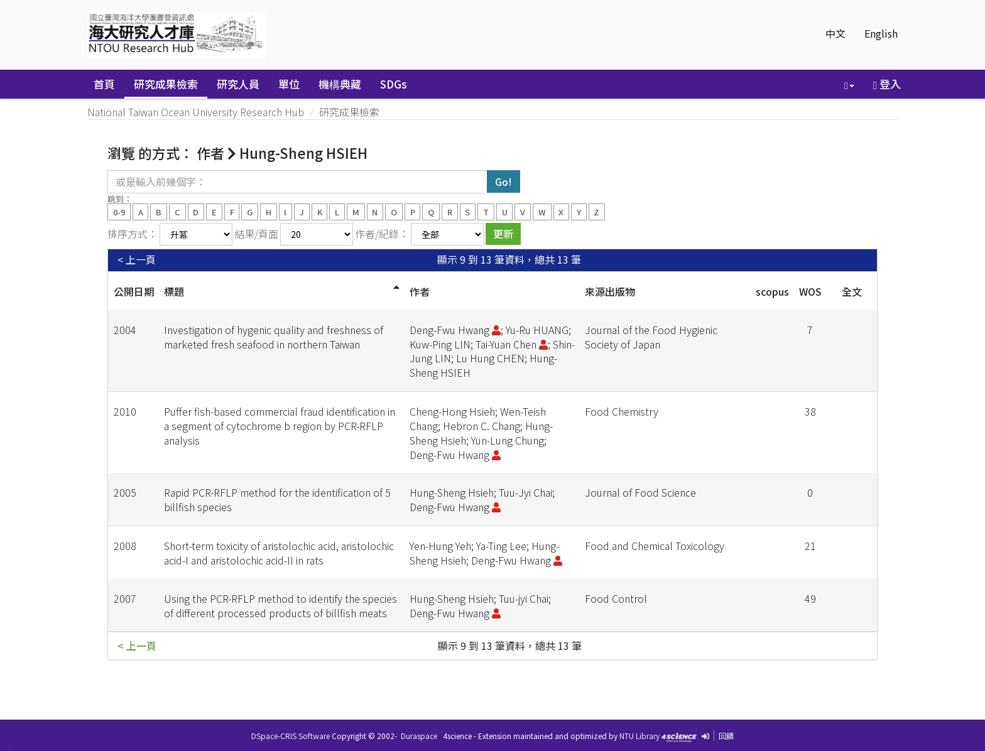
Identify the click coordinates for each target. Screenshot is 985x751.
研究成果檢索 (166, 84)
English (881, 33)
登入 (887, 84)
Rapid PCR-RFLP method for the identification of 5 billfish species (277, 499)
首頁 (104, 84)
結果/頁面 (256, 233)
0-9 (119, 211)
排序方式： (132, 233)
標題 (174, 291)
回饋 (726, 735)
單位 (289, 84)
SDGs (393, 84)
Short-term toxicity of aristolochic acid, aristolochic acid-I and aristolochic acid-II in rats (279, 553)
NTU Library (639, 735)
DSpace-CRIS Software (290, 735)
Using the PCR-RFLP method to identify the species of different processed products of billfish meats (280, 605)
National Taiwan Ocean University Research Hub (195, 111)
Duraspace (419, 735)
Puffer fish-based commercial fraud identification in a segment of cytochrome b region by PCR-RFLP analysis (279, 426)
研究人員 (238, 84)
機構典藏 (339, 84)
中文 (835, 33)
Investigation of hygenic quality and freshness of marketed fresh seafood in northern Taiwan (273, 337)
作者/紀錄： (382, 233)
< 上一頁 (136, 259)
